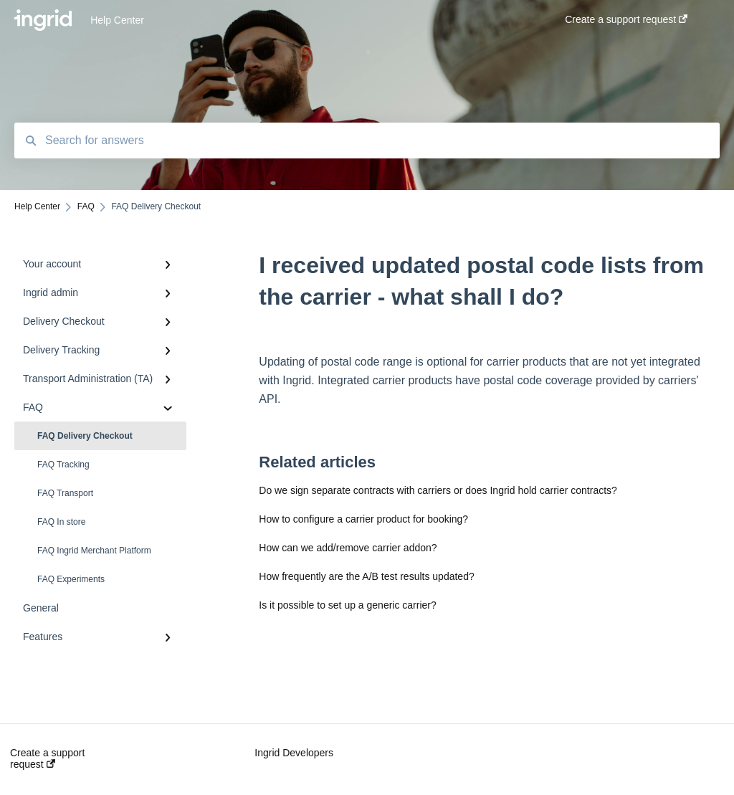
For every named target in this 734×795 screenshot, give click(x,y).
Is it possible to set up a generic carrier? (347, 605)
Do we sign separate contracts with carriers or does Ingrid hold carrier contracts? (438, 490)
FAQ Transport (65, 493)
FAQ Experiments (71, 579)
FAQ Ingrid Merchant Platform (94, 551)
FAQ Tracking (63, 465)
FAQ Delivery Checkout (85, 436)
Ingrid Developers (293, 752)
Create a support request (47, 758)
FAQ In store (61, 522)
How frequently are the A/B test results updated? (366, 576)
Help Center (117, 20)
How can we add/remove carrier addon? (348, 547)
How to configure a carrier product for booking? (363, 519)
